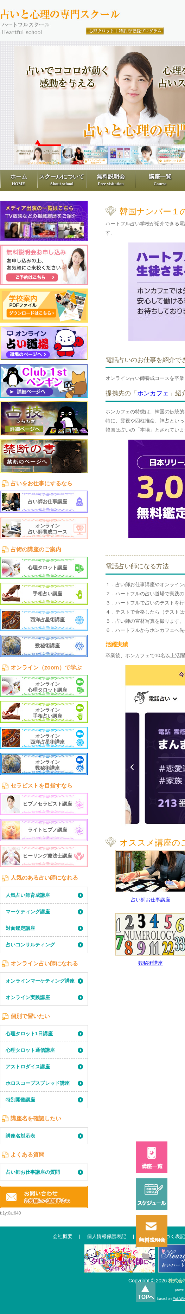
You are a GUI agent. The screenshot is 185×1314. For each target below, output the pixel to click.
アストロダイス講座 (28, 1066)
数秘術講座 (150, 963)
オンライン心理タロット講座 (47, 687)
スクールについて (61, 180)
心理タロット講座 (47, 567)
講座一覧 (160, 180)
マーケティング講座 (28, 911)
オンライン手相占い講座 (47, 713)
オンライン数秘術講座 (47, 765)
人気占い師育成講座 (28, 895)
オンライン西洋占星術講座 (47, 739)
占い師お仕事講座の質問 (33, 1172)
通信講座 (119, 1261)
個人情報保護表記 (106, 1236)
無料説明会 (111, 180)
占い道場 (44, 343)
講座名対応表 (20, 1136)
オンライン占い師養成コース (47, 529)
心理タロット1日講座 (29, 1033)
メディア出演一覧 (44, 221)
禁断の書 (44, 456)
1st (44, 381)
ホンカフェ (153, 393)
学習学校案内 (44, 306)
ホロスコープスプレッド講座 (38, 1083)
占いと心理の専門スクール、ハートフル (82, 14)
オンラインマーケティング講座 (40, 981)
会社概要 (62, 1236)
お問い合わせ (44, 1197)
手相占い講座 (47, 593)
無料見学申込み (44, 265)
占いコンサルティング (30, 944)
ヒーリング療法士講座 (47, 856)
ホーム (18, 180)
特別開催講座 (20, 1099)
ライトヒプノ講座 (47, 830)
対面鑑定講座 (20, 928)
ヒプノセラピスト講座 (47, 804)
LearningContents (44, 427)
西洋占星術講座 (47, 619)
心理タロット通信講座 (30, 1050)
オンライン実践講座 (28, 997)
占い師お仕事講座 (150, 899)
